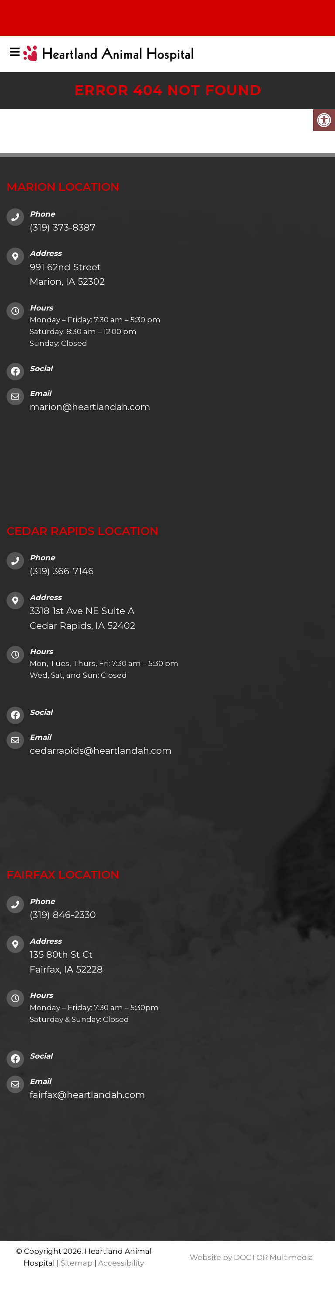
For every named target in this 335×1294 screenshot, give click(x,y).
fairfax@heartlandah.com (87, 1094)
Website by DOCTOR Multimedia (251, 1257)
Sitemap (76, 1263)
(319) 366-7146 (62, 571)
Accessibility (121, 1263)
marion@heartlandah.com (90, 407)
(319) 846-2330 (63, 915)
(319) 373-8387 (63, 227)
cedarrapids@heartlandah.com (100, 750)
